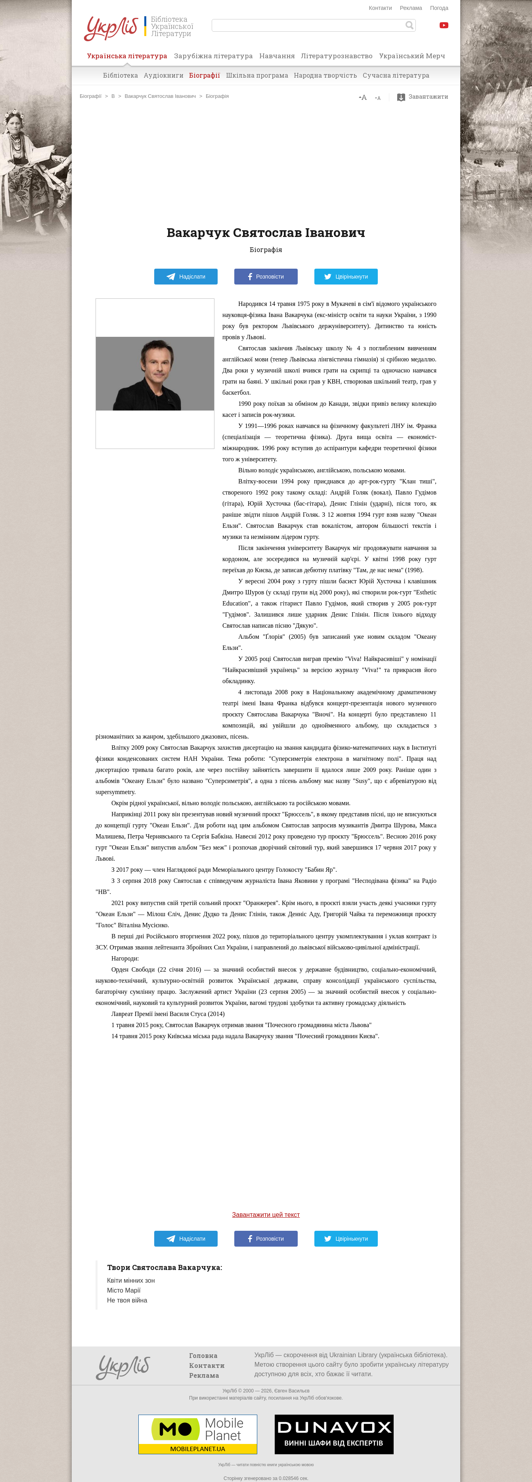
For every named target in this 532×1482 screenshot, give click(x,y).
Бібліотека (120, 75)
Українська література (127, 58)
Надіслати (185, 276)
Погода (439, 8)
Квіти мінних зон (131, 1280)
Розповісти (266, 276)
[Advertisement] (266, 162)
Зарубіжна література (213, 55)
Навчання (277, 55)
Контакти (380, 8)
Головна (203, 1355)
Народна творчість (325, 75)
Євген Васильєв (292, 1391)
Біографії (204, 75)
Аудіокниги (164, 75)
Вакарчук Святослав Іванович (160, 96)
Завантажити (425, 96)
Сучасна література (396, 75)
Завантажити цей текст (266, 1214)
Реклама (411, 8)
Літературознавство (337, 55)
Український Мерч (412, 55)
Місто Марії (124, 1290)
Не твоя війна (127, 1300)
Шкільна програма (257, 75)
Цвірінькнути (346, 276)
